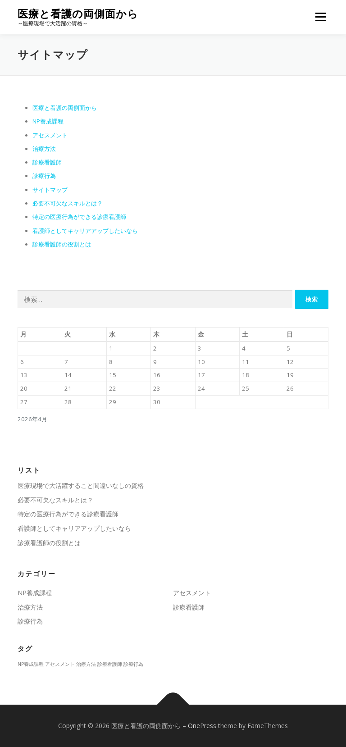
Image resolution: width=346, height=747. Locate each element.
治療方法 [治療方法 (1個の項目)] (86, 664)
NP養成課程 (48, 121)
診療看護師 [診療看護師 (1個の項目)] (109, 664)
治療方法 (44, 149)
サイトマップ (50, 190)
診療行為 (44, 176)
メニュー (320, 17)
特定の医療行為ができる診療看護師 (79, 217)
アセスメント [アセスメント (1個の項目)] (60, 664)
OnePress (202, 725)
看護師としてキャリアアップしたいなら (85, 231)
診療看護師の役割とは (61, 244)
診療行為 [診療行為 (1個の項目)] (133, 664)
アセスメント (50, 135)
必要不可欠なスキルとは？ (67, 203)
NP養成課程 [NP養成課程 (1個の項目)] (31, 664)
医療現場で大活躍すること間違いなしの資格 (81, 485)
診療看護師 (47, 162)
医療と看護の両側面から (78, 14)
